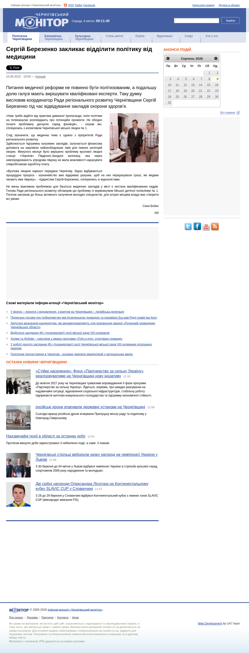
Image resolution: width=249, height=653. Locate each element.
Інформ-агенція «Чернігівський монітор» (43, 20)
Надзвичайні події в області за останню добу (45, 436)
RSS (71, 5)
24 (169, 96)
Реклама (32, 617)
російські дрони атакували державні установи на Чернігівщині (90, 407)
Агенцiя (40, 76)
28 (200, 96)
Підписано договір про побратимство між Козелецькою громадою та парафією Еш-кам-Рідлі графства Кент (84, 317)
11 (177, 85)
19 (185, 91)
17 (169, 91)
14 (200, 85)
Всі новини (227, 112)
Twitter (79, 5)
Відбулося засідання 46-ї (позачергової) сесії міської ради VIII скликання (60, 333)
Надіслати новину (204, 5)
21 (200, 91)
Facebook (89, 5)
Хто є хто (212, 36)
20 (192, 91)
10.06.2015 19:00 (18, 76)
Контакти (63, 617)
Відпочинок (164, 36)
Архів (75, 617)
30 (216, 96)
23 (216, 91)
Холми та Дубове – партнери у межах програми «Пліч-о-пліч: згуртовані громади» (67, 338)
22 (208, 91)
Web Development (210, 623)
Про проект (16, 617)
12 (185, 85)
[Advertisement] (82, 263)
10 (169, 85)
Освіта (140, 36)
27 (192, 96)
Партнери (48, 617)
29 (208, 96)
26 (185, 96)
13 (192, 85)
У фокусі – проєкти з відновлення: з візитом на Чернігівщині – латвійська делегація (67, 311)
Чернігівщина (22, 37)
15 (208, 85)
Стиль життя (114, 36)
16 (216, 85)
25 (177, 96)
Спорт (189, 36)
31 (169, 102)
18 (177, 91)
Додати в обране (229, 5)
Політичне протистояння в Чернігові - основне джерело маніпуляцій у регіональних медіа (72, 354)
